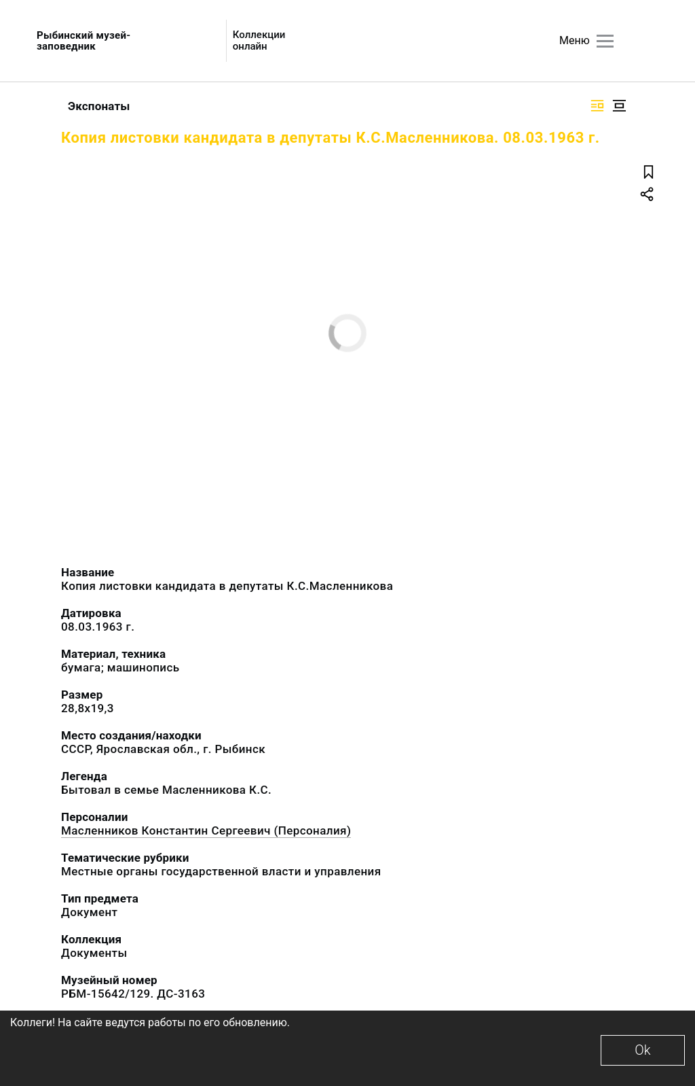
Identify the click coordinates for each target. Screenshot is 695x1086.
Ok (642, 1050)
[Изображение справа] (597, 105)
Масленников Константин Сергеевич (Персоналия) (206, 830)
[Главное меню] (605, 41)
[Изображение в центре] (619, 105)
